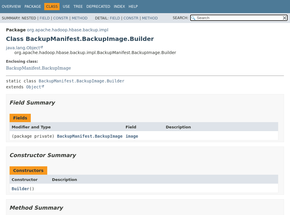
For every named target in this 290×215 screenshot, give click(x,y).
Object (33, 87)
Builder (20, 188)
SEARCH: (181, 18)
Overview (11, 6)
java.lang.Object (23, 47)
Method (80, 18)
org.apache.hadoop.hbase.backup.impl (67, 29)
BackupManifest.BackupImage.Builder (82, 81)
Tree (78, 6)
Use (66, 6)
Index (119, 6)
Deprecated (98, 6)
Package (33, 6)
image (132, 136)
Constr (60, 18)
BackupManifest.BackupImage (38, 68)
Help (133, 6)
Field (44, 18)
